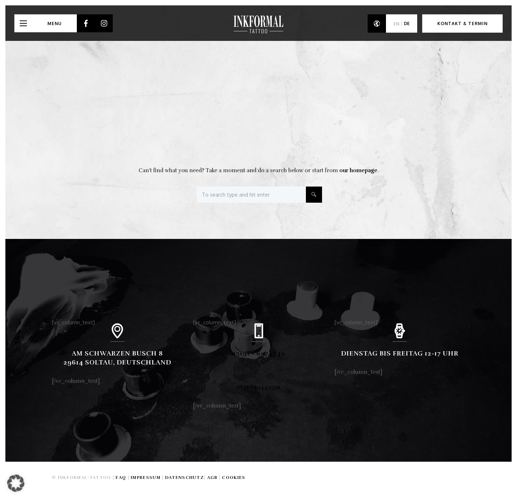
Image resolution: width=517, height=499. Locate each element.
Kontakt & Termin (462, 23)
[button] (16, 483)
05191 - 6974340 (258, 353)
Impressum (145, 477)
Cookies (233, 477)
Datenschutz (184, 477)
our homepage (358, 170)
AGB (212, 477)
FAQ (121, 477)
